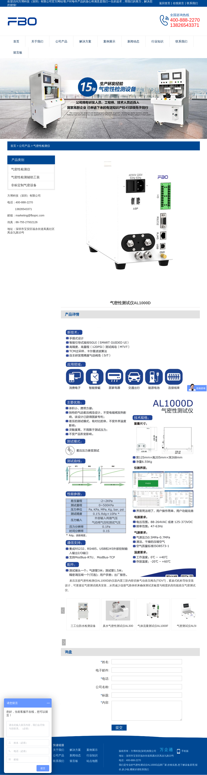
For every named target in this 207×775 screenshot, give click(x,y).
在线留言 (178, 3)
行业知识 (157, 41)
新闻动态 (133, 41)
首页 (16, 41)
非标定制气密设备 (24, 185)
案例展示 (109, 41)
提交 (119, 728)
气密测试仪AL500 (188, 625)
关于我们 (37, 41)
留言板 (17, 52)
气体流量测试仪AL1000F (153, 625)
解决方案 (85, 41)
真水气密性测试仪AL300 (118, 625)
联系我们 (192, 3)
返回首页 (164, 3)
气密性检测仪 (41, 145)
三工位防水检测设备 (83, 625)
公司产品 (61, 41)
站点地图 (92, 761)
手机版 (185, 751)
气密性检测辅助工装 (25, 177)
